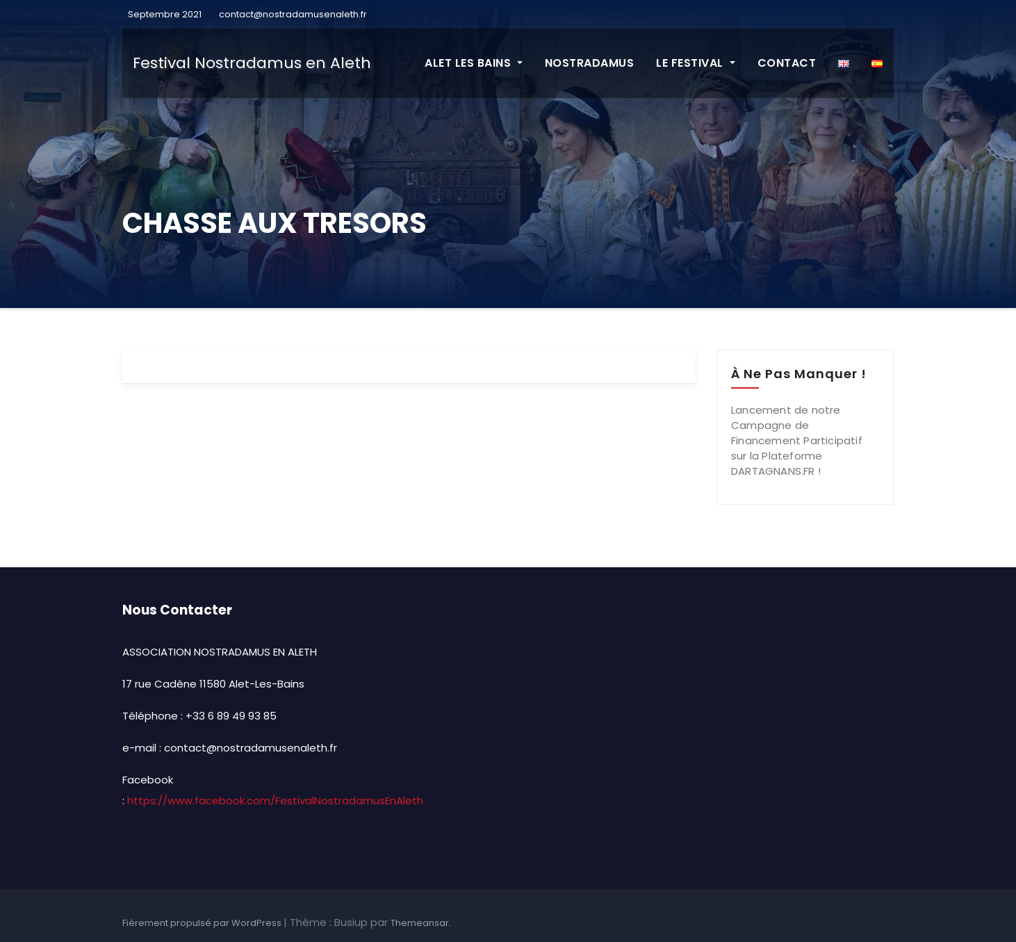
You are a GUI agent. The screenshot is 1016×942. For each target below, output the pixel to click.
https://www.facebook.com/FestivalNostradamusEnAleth (275, 800)
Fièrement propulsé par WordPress (203, 922)
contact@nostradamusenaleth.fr (293, 14)
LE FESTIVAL (695, 63)
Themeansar (420, 922)
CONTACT (787, 63)
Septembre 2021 (164, 14)
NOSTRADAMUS (589, 63)
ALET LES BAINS (474, 63)
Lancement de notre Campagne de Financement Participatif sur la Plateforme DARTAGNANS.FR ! (796, 440)
